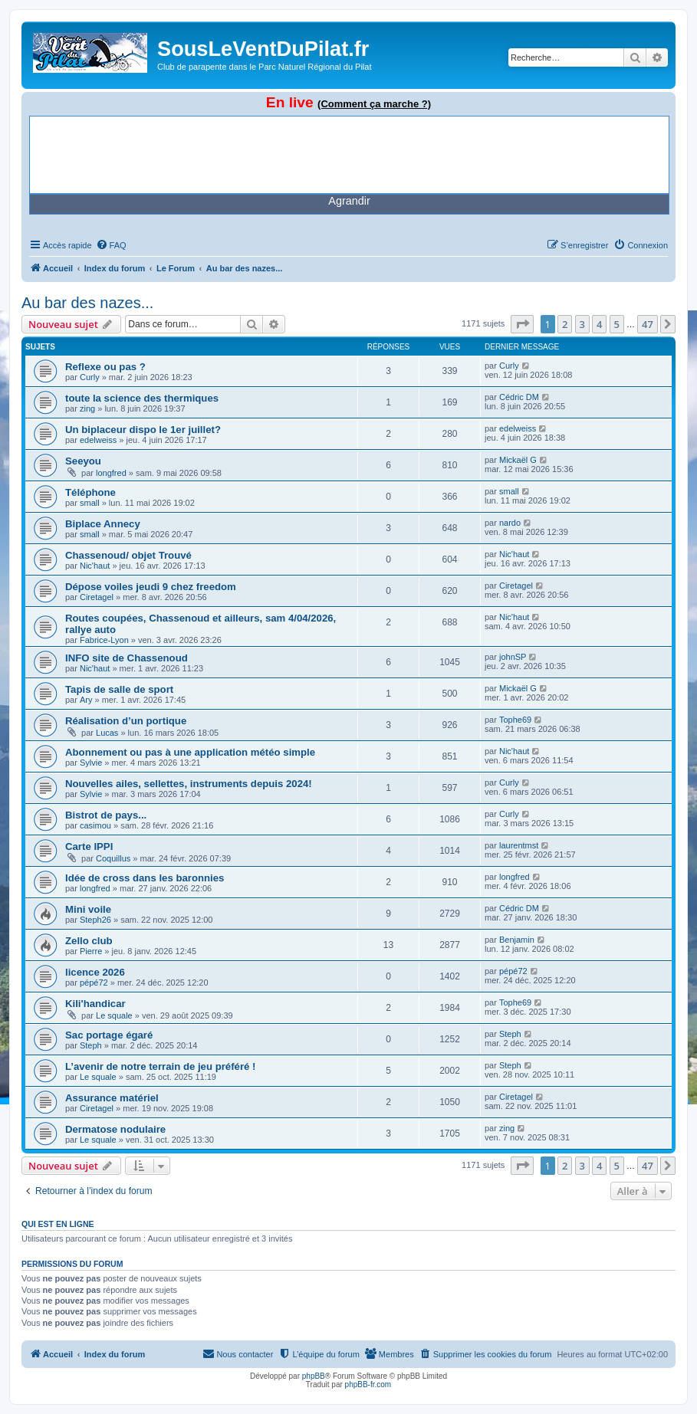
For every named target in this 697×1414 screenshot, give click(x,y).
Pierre (91, 951)
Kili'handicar (95, 1003)
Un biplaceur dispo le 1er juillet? (143, 429)
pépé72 (94, 982)
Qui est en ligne (57, 1224)
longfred (111, 472)
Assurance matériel (112, 1098)
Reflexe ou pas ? (105, 366)
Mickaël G (518, 459)
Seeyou (83, 461)
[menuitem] (111, 245)
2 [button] (564, 324)
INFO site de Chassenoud (126, 658)
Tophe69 (515, 719)
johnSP (512, 656)
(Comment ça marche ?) (374, 104)
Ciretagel (96, 597)
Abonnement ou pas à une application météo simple (190, 752)
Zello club (89, 940)
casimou (95, 825)
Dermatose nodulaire (115, 1129)
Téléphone (90, 492)
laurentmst (518, 845)
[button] (522, 324)
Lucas (107, 732)
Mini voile (88, 909)
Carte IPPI (89, 846)
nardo (510, 522)
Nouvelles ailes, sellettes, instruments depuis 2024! (188, 783)
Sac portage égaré (109, 1035)
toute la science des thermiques (142, 398)
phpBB (313, 1376)
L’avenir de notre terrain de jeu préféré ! (160, 1066)
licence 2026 (95, 972)
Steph (91, 1045)
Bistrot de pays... (105, 815)
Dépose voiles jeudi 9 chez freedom (150, 586)
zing (87, 408)
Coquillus (113, 858)
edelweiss (98, 440)
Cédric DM (519, 397)
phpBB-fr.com (368, 1384)
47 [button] (647, 324)
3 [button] (582, 324)
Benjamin (516, 939)
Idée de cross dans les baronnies (144, 878)
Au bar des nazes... (87, 302)
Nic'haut (95, 565)
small (90, 502)
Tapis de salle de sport (119, 689)
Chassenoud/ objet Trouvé (128, 555)
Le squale (114, 1015)
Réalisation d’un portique (125, 721)
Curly (90, 377)
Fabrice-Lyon (104, 640)
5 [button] (617, 324)
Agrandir (349, 201)
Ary (86, 699)
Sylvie (91, 762)
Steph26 (95, 919)
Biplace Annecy (102, 524)
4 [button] (599, 324)
